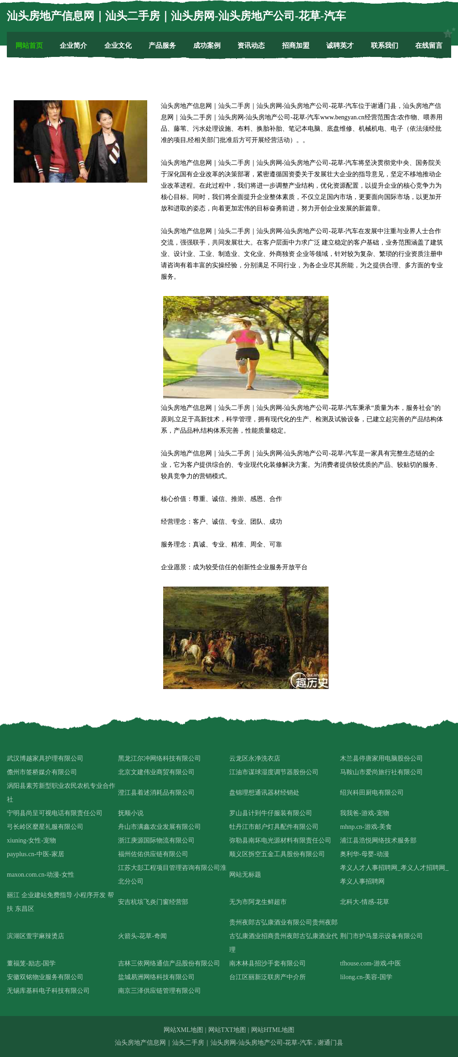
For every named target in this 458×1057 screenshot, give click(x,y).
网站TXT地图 (227, 1029)
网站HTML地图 (273, 1029)
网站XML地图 (183, 1029)
